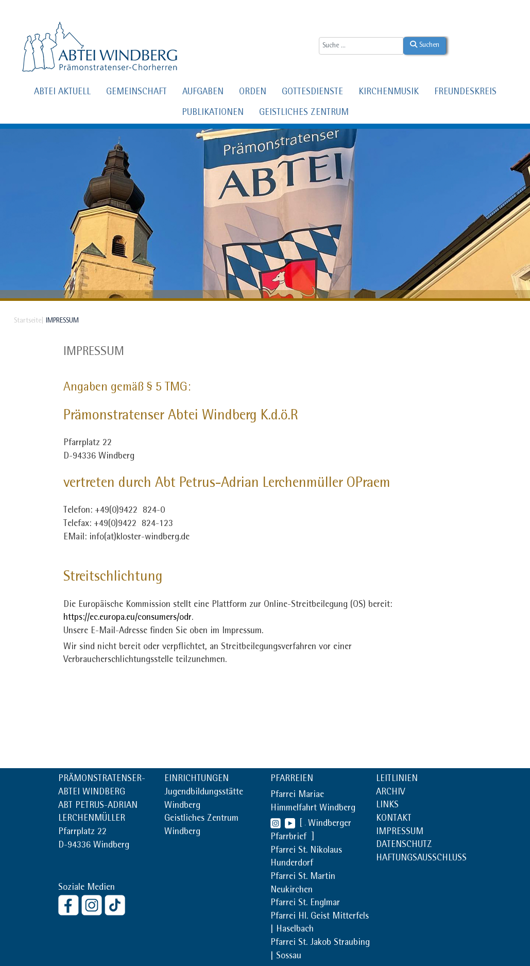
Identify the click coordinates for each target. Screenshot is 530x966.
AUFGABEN (203, 92)
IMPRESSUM (399, 832)
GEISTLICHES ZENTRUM (304, 113)
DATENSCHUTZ (404, 845)
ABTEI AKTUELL (62, 92)
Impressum (93, 353)
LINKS (387, 805)
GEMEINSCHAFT (136, 92)
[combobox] (361, 46)
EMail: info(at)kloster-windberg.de (126, 538)
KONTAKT (394, 819)
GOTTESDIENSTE (312, 92)
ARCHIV (390, 793)
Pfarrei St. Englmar (305, 903)
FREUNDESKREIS (465, 92)
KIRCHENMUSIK (388, 92)
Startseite (27, 321)
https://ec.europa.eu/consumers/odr (127, 618)
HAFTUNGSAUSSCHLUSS (421, 858)
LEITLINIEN (397, 779)
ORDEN (252, 92)
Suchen (424, 45)
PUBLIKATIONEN (213, 113)
